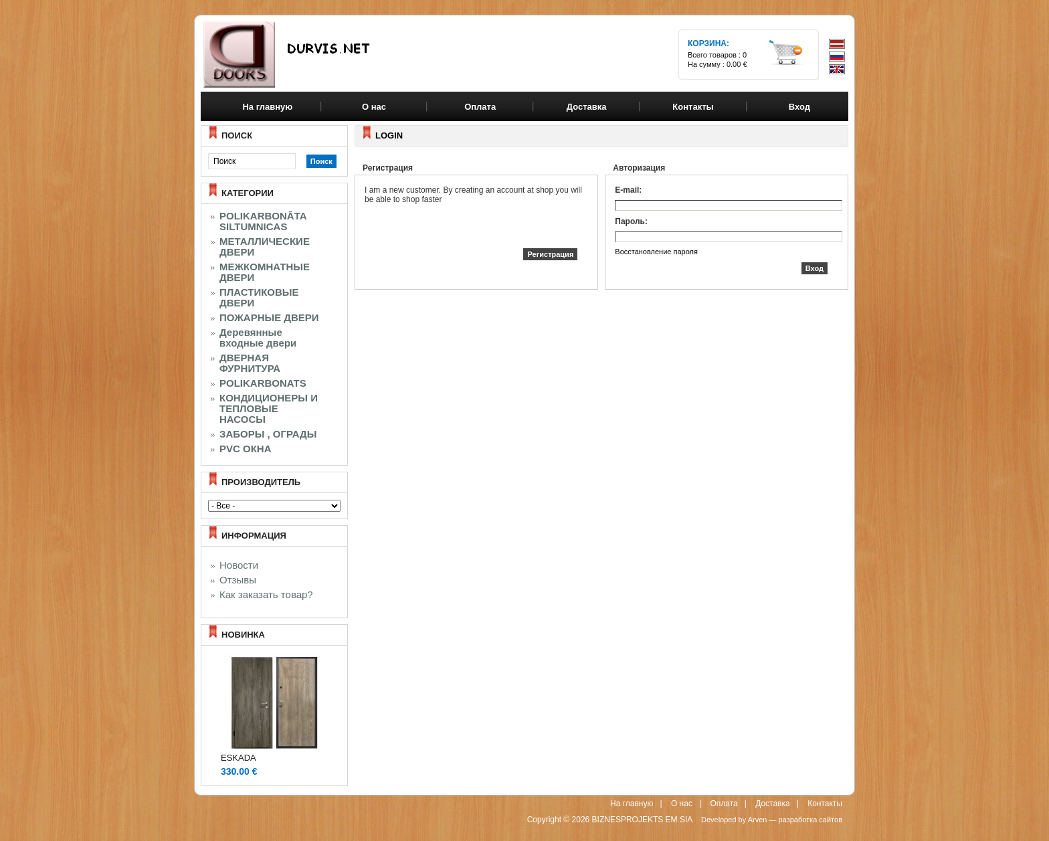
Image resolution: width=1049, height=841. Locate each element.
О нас (681, 803)
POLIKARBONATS (262, 383)
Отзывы (237, 580)
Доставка (772, 803)
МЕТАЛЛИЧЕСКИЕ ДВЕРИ (264, 247)
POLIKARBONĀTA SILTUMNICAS (263, 221)
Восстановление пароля (656, 252)
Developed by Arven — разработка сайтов (771, 820)
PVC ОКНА (245, 449)
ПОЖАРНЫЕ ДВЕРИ (269, 317)
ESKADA (238, 758)
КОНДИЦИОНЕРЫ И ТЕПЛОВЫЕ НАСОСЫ (268, 409)
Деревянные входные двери (257, 338)
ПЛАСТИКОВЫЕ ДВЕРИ (259, 297)
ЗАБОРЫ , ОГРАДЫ (268, 434)
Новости (238, 565)
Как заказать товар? (266, 594)
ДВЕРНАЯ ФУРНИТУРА (249, 363)
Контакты (824, 803)
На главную (267, 106)
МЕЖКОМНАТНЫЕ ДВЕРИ (264, 272)
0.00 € (737, 64)
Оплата (723, 803)
